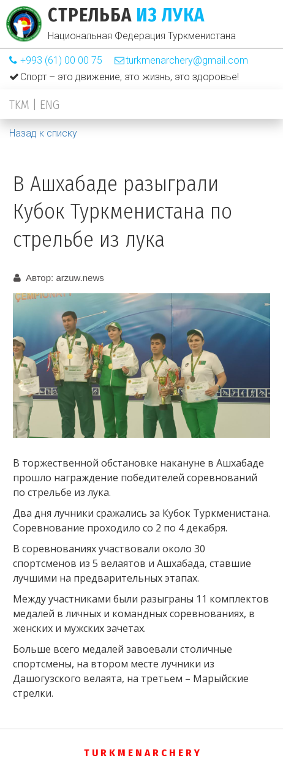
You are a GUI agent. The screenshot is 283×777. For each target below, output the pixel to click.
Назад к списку (43, 133)
